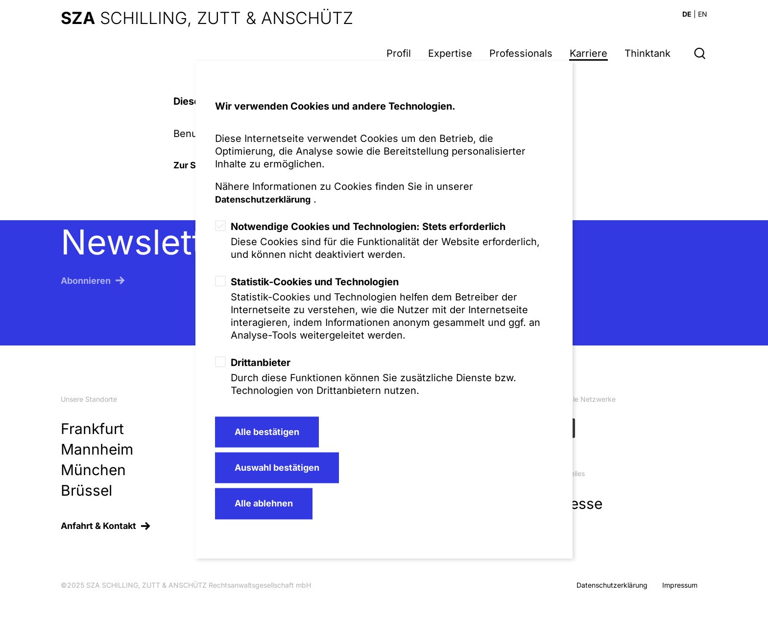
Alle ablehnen (264, 504)
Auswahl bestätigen (277, 467)
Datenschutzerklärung (263, 199)
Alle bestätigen (267, 432)
